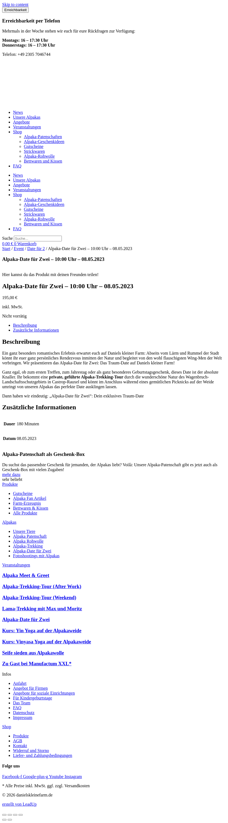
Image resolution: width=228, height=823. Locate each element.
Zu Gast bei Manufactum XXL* (37, 663)
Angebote (21, 122)
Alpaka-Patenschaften (43, 136)
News (18, 112)
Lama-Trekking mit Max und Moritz (42, 608)
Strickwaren (34, 151)
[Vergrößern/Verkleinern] (4, 815)
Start (6, 248)
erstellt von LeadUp (19, 804)
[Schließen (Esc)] (20, 815)
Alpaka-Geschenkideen (44, 141)
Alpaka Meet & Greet (25, 575)
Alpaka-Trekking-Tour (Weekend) (39, 597)
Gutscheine (33, 146)
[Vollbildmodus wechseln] (10, 815)
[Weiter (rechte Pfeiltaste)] (10, 820)
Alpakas (9, 522)
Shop (17, 131)
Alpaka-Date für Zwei (26, 619)
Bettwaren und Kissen (43, 161)
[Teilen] (15, 815)
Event (19, 248)
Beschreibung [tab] (25, 325)
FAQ (17, 166)
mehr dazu (11, 474)
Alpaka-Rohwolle (39, 156)
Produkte (10, 484)
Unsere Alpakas (26, 117)
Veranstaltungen (27, 127)
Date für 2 (36, 248)
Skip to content (15, 4)
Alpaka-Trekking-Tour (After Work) (41, 586)
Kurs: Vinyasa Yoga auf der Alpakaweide (46, 641)
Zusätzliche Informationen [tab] (36, 330)
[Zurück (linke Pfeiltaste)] (4, 820)
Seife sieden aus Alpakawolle (33, 653)
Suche (7, 238)
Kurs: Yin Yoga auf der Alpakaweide (41, 630)
